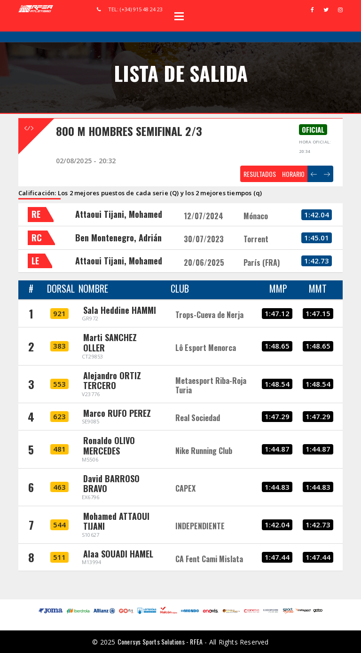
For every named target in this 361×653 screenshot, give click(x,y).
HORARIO (293, 174)
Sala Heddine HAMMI (119, 310)
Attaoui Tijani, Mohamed (118, 214)
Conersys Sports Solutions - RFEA (160, 641)
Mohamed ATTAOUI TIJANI (116, 521)
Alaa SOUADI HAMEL (118, 554)
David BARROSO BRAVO (111, 483)
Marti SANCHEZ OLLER (110, 342)
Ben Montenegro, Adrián (118, 237)
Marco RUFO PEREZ (117, 413)
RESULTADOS (259, 174)
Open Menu (179, 16)
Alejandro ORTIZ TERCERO (112, 380)
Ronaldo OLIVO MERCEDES (109, 445)
